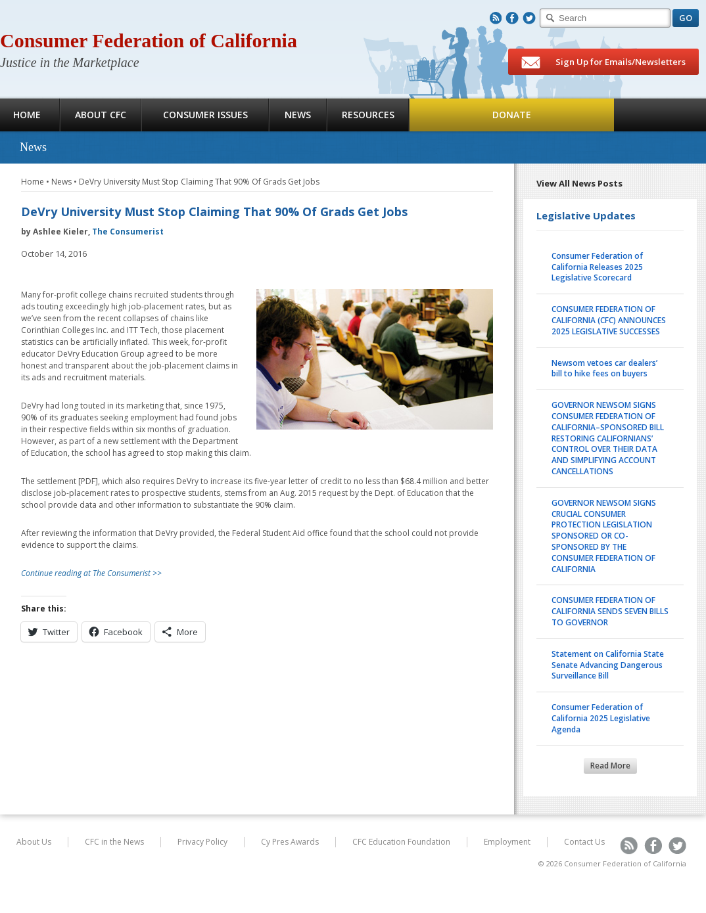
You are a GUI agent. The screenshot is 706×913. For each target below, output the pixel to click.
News (298, 114)
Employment (507, 841)
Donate (511, 114)
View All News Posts (579, 183)
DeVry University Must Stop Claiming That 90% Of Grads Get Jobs (199, 181)
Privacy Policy (202, 841)
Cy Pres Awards (290, 841)
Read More (610, 765)
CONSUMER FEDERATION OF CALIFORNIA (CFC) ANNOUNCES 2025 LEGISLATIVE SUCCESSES (609, 320)
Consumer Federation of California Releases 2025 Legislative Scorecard (597, 267)
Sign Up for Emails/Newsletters (603, 62)
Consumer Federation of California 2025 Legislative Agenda (601, 718)
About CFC (100, 114)
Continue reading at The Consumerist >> (91, 573)
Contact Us (584, 841)
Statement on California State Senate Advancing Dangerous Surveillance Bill (608, 665)
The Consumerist (128, 231)
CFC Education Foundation (401, 841)
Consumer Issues (205, 114)
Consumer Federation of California (148, 40)
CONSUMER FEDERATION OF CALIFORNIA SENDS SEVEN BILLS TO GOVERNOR (610, 611)
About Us (33, 841)
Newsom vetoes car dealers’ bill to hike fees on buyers (604, 368)
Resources (368, 114)
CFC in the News (114, 841)
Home (32, 181)
